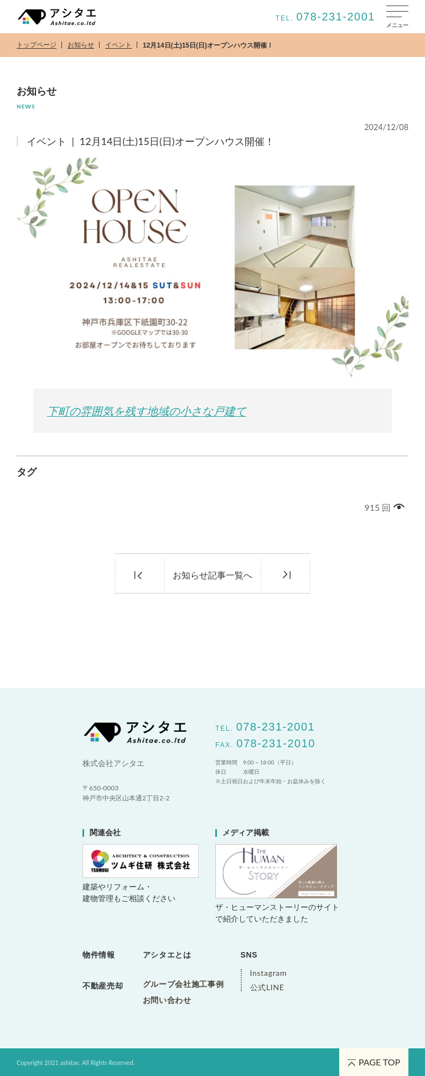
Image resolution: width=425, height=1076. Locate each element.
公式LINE (267, 987)
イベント (118, 45)
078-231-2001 (335, 17)
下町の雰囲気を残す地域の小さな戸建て (146, 411)
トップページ (36, 45)
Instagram (267, 973)
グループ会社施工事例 (183, 984)
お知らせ (81, 45)
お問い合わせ (167, 1000)
